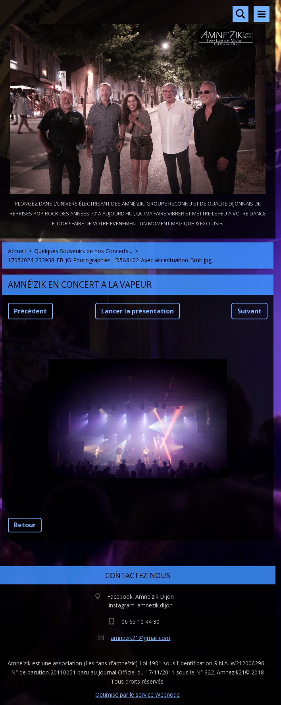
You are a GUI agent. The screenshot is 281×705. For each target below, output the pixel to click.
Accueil (17, 251)
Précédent (30, 311)
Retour (25, 525)
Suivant (249, 311)
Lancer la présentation (137, 311)
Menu (261, 14)
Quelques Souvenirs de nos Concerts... (83, 251)
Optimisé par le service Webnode (137, 694)
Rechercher (240, 14)
